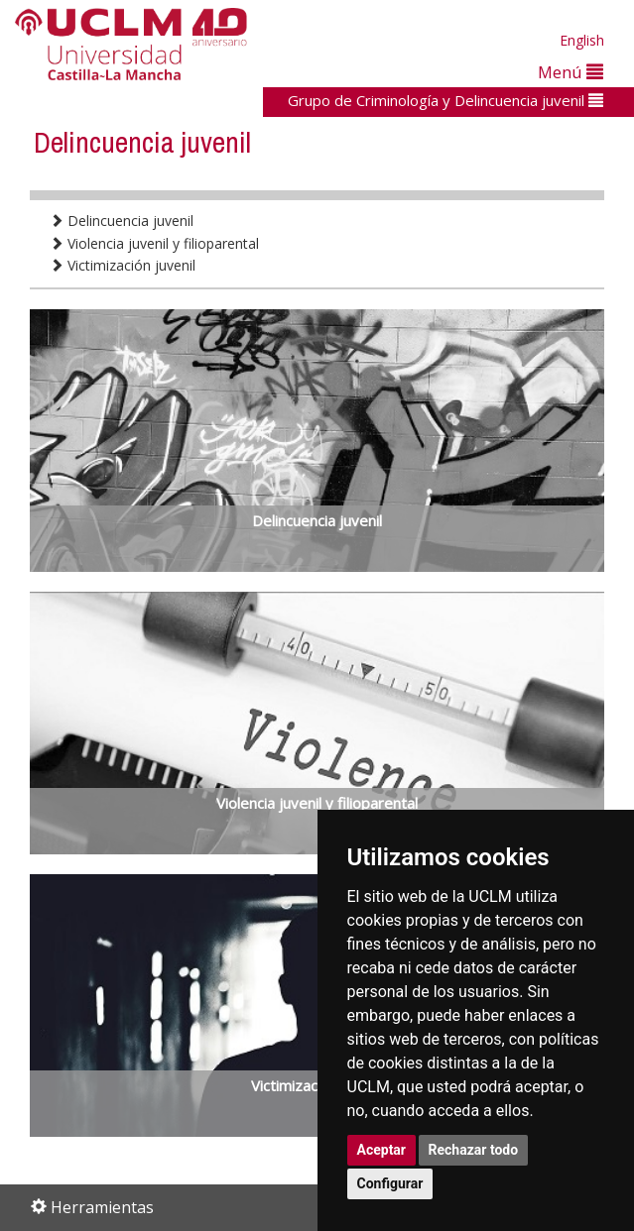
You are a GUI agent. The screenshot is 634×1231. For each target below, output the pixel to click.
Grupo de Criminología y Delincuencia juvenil (445, 100)
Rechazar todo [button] (474, 1150)
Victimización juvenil (122, 265)
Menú (570, 71)
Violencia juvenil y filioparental (154, 243)
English (582, 40)
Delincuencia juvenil (121, 220)
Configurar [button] (390, 1183)
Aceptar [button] (382, 1150)
